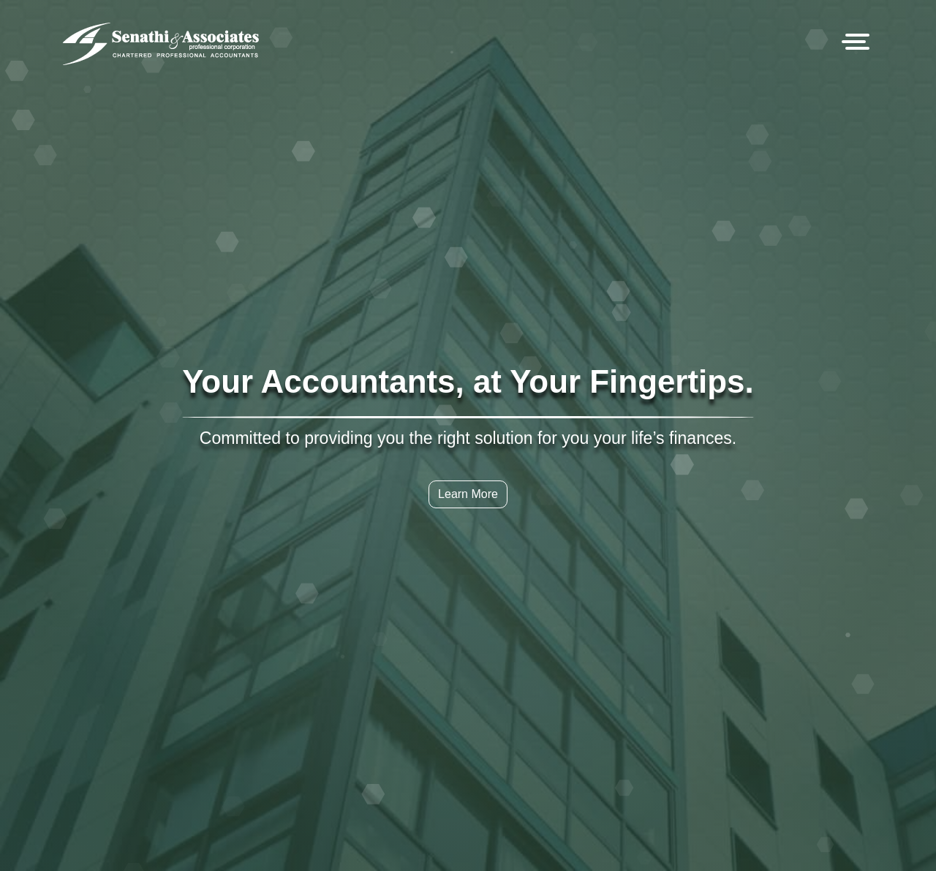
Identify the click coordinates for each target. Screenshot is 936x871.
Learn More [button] (468, 494)
